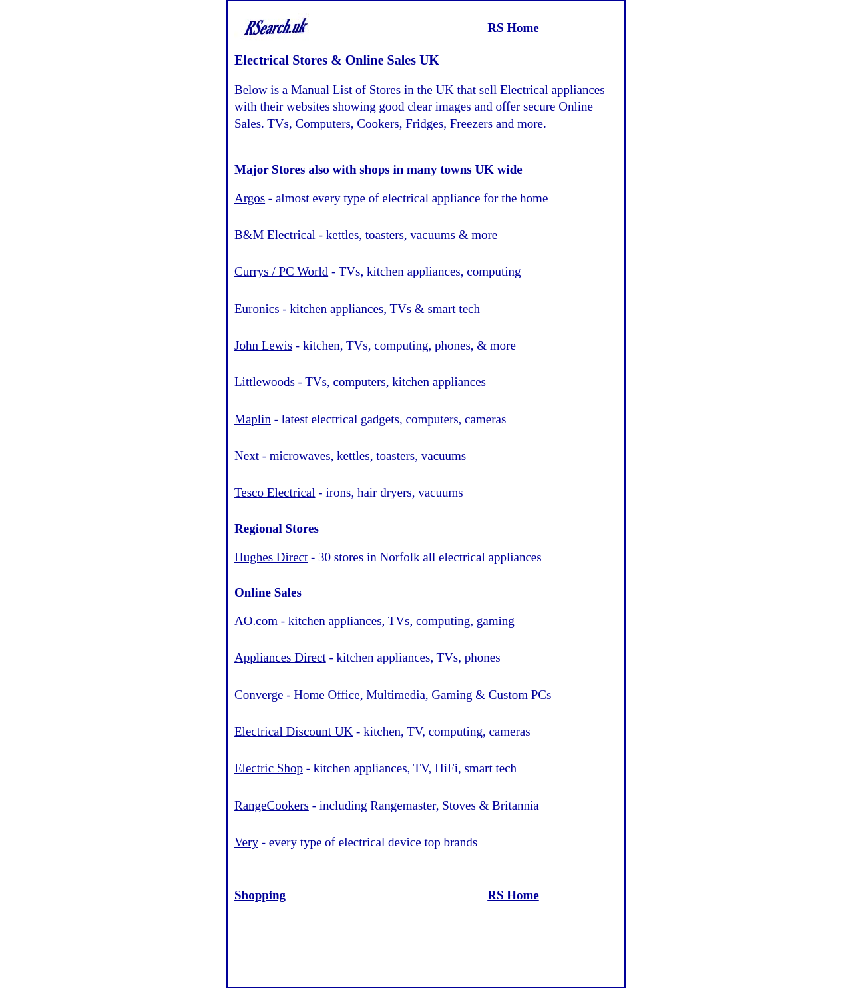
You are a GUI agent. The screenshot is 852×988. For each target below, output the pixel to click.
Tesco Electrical (275, 492)
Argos (249, 198)
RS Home (513, 28)
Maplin (252, 419)
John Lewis (263, 345)
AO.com (256, 621)
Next (246, 456)
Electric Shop (268, 768)
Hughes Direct (271, 557)
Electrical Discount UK (293, 731)
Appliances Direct (280, 657)
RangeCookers (271, 805)
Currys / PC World (281, 271)
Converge (259, 695)
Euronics (257, 309)
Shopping (260, 895)
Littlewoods (264, 382)
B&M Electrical (275, 235)
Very (246, 842)
